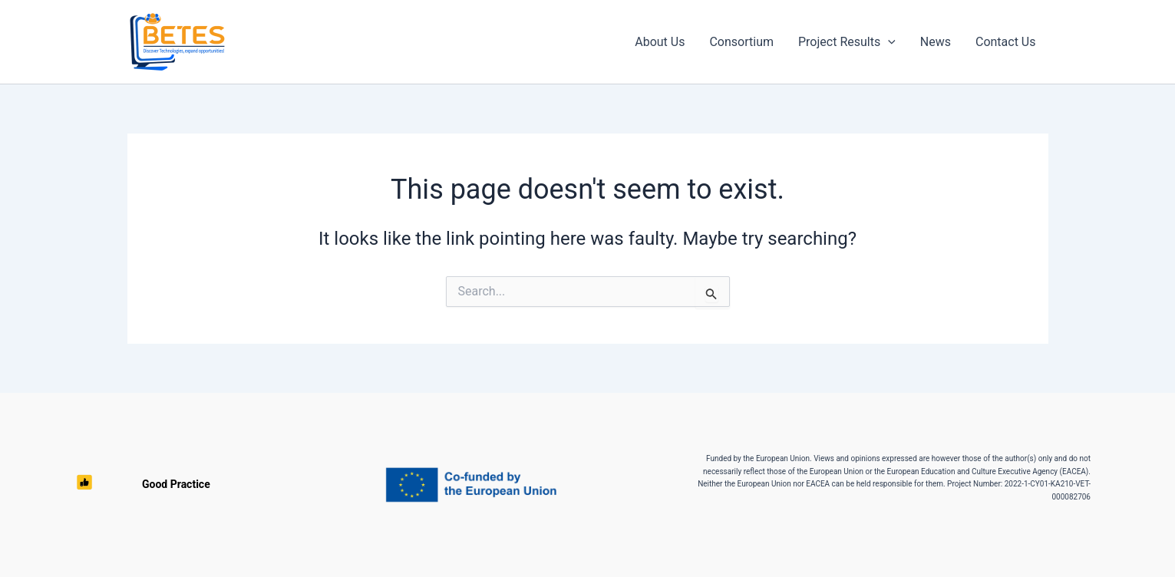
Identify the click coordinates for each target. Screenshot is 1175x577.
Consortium (741, 42)
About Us (660, 42)
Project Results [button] (847, 42)
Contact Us (1005, 42)
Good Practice (118, 484)
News (935, 42)
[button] (888, 42)
